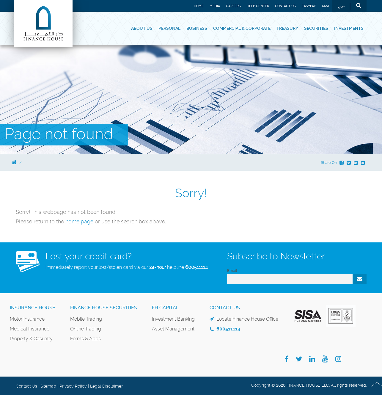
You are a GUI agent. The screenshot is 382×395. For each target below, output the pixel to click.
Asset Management (173, 329)
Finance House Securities (103, 308)
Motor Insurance (27, 319)
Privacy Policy (73, 386)
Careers (233, 6)
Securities (316, 28)
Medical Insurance (29, 329)
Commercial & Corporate (242, 28)
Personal (169, 28)
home (73, 221)
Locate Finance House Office (247, 319)
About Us (142, 28)
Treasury (287, 28)
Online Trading (85, 329)
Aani (325, 6)
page (87, 221)
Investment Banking (173, 319)
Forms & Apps (85, 338)
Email (232, 270)
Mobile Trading (86, 319)
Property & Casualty (31, 338)
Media (215, 6)
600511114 (196, 267)
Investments (349, 28)
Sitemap (48, 386)
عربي (341, 6)
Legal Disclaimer (106, 386)
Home (199, 6)
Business (196, 28)
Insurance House (32, 308)
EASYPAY (309, 6)
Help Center (258, 6)
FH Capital (165, 308)
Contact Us (285, 6)
